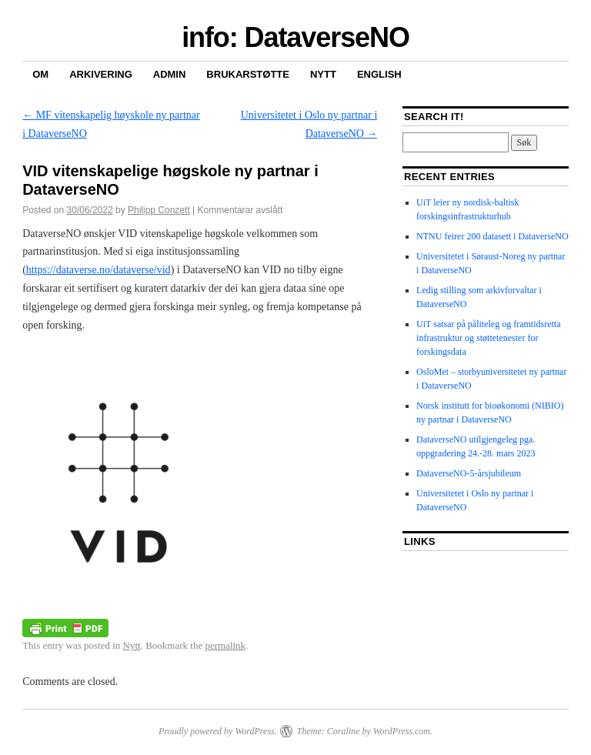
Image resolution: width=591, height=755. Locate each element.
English (379, 74)
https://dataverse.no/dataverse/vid (98, 270)
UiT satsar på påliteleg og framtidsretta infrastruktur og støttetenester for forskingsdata (488, 338)
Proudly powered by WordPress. (218, 731)
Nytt (323, 74)
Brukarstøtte (247, 74)
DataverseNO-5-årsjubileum (468, 473)
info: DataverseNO (295, 37)
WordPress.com (401, 731)
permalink (225, 645)
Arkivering (100, 74)
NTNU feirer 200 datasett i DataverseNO (492, 236)
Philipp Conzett (159, 210)
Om (40, 74)
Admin (169, 74)
